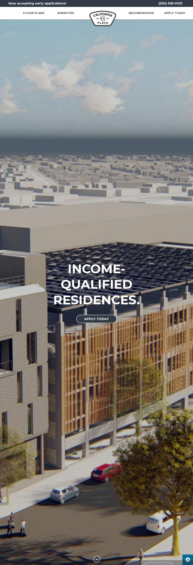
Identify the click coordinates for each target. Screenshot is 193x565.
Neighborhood (141, 13)
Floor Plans (33, 13)
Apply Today (174, 13)
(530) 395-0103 (170, 3)
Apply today (96, 319)
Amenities (65, 13)
